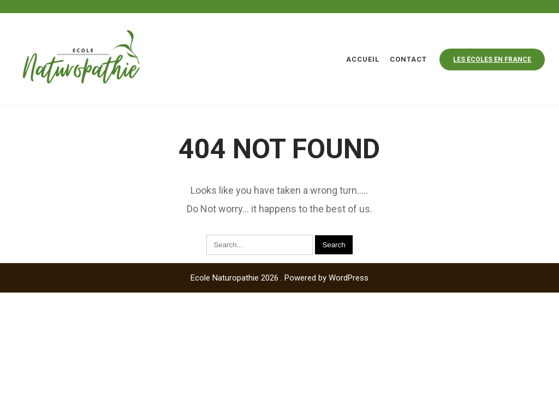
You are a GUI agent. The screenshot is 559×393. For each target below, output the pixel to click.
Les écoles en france (492, 59)
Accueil (362, 59)
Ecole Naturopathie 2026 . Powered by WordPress (279, 278)
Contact (408, 59)
